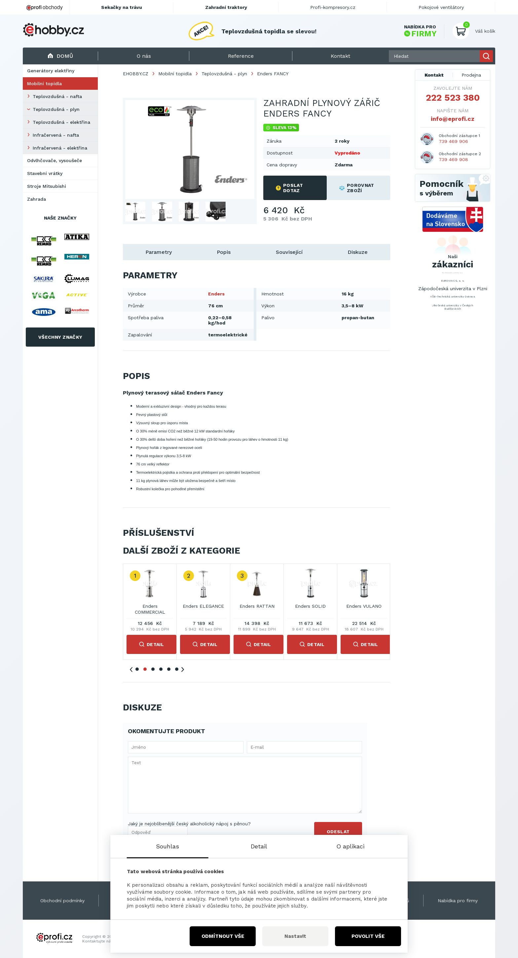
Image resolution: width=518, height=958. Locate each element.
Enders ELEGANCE (203, 606)
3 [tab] (153, 669)
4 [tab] (161, 669)
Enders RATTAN (257, 606)
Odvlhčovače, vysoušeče (54, 160)
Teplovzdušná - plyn (56, 109)
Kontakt (434, 75)
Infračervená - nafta (56, 135)
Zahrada (36, 199)
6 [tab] (176, 669)
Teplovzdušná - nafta (57, 96)
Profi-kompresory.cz (332, 7)
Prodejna (471, 75)
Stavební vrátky (44, 173)
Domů (60, 56)
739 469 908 (453, 159)
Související (289, 252)
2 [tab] (145, 669)
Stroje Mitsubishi (46, 186)
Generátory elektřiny (50, 70)
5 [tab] (168, 669)
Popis (224, 252)
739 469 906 (453, 141)
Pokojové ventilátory (441, 7)
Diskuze (358, 252)
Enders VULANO (364, 606)
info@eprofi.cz (452, 118)
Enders (216, 293)
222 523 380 (453, 97)
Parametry (158, 252)
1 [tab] (137, 669)
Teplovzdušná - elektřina (61, 122)
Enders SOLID (310, 606)
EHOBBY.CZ (135, 73)
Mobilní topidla (44, 83)
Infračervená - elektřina (60, 148)
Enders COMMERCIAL (150, 609)
